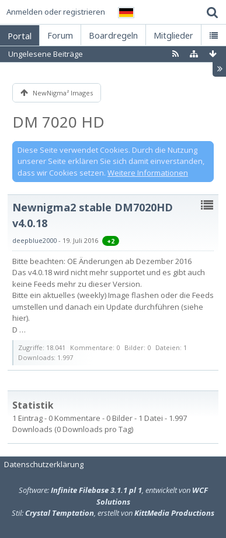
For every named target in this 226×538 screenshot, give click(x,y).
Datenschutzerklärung (44, 464)
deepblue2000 (34, 240)
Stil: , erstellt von (113, 513)
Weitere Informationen (147, 172)
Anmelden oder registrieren (55, 11)
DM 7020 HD (58, 121)
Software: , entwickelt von (113, 496)
